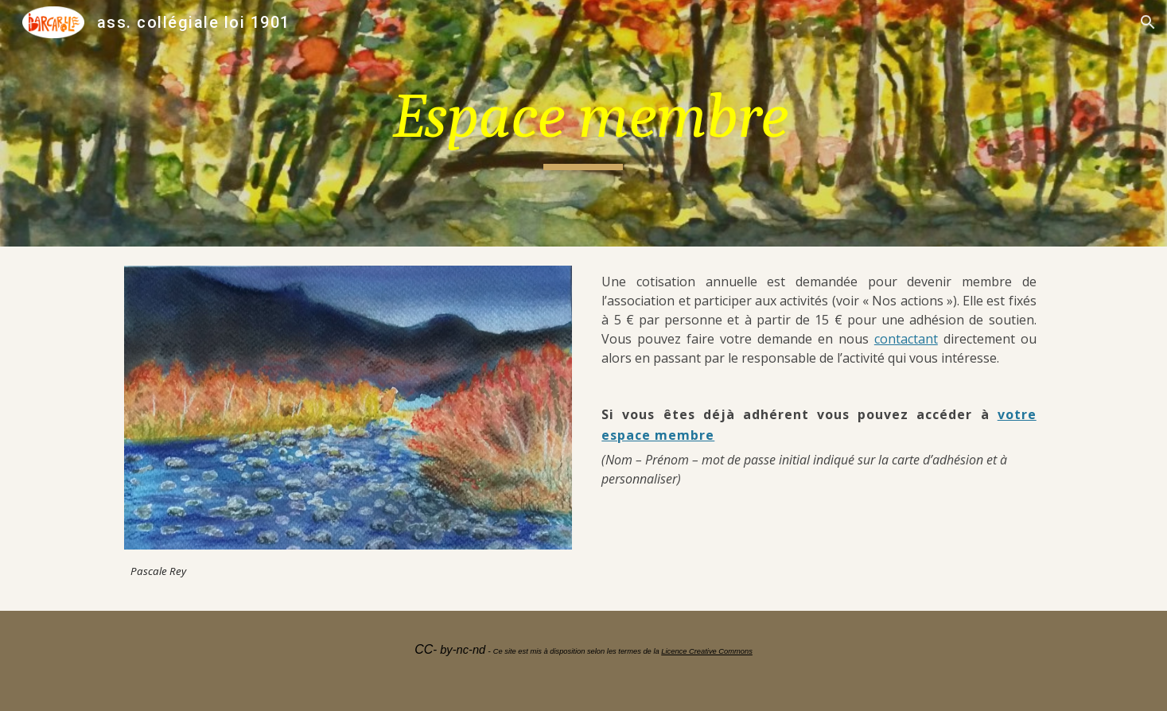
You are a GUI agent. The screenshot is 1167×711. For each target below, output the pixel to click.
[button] (1148, 22)
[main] (584, 123)
